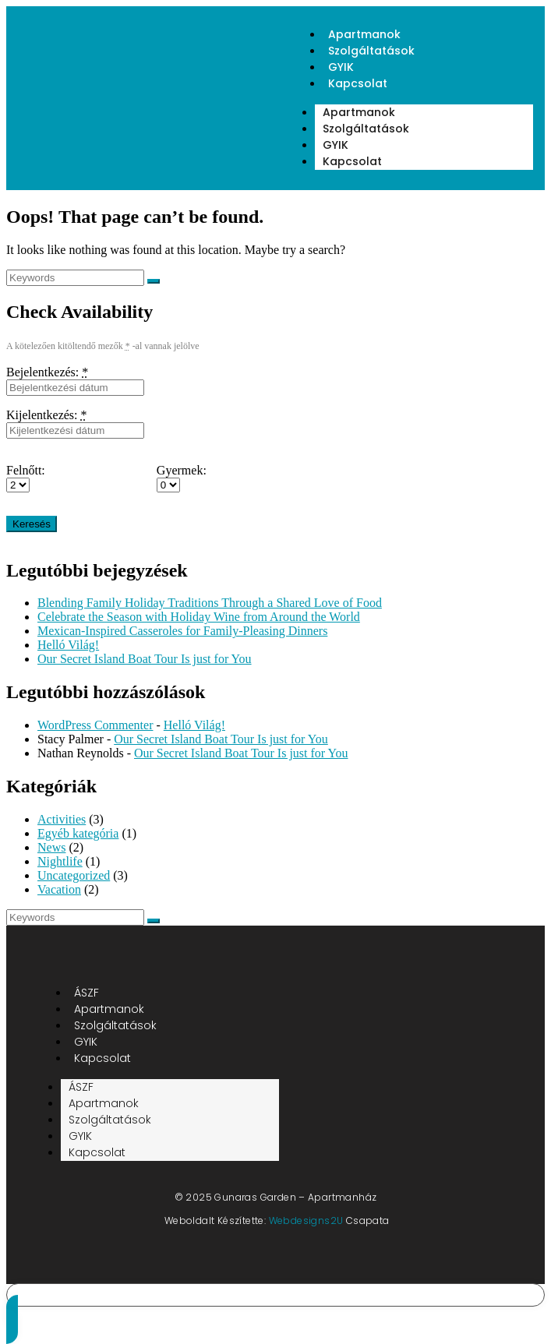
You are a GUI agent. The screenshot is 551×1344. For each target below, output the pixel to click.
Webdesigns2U (306, 1220)
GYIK (335, 145)
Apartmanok (359, 112)
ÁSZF (81, 1087)
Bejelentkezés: (47, 372)
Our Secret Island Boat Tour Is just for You (144, 658)
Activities (61, 819)
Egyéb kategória (77, 833)
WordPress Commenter (95, 725)
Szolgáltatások (371, 50)
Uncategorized (73, 875)
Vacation (59, 889)
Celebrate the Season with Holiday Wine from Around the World (198, 616)
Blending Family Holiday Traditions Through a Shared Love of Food (209, 602)
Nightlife (60, 861)
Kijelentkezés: (46, 415)
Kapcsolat (357, 83)
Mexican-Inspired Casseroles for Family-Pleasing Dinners (182, 630)
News (51, 847)
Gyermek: (182, 470)
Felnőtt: (25, 470)
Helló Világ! (68, 644)
